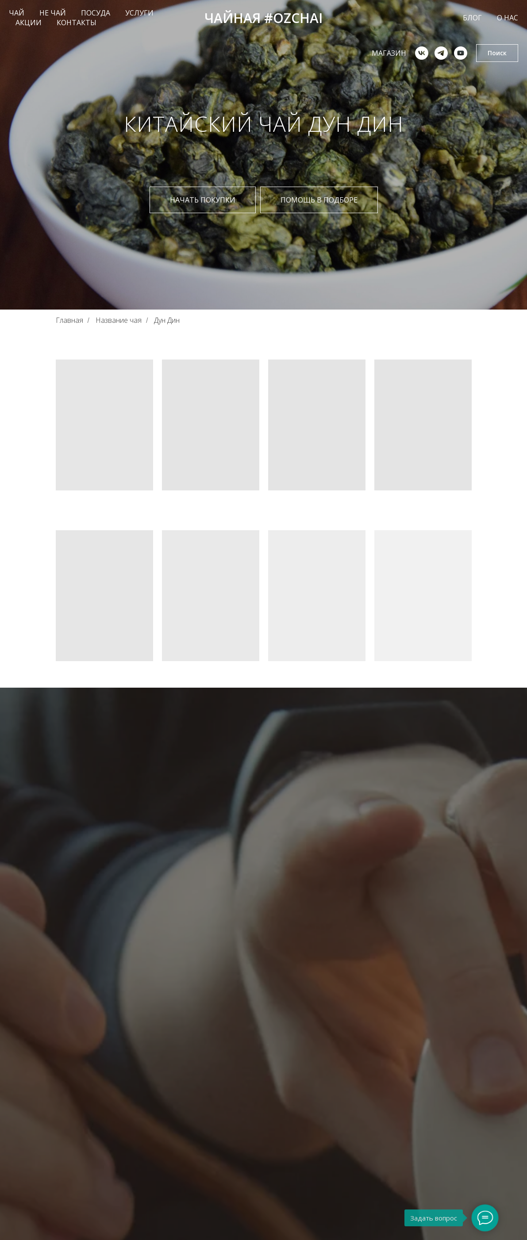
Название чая (119, 320)
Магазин (389, 53)
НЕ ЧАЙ (52, 13)
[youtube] (460, 53)
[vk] (421, 53)
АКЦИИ (28, 22)
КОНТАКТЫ (76, 22)
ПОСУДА (95, 13)
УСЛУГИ (139, 13)
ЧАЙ (16, 13)
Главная (69, 320)
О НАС (507, 18)
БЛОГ (472, 18)
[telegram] (441, 53)
